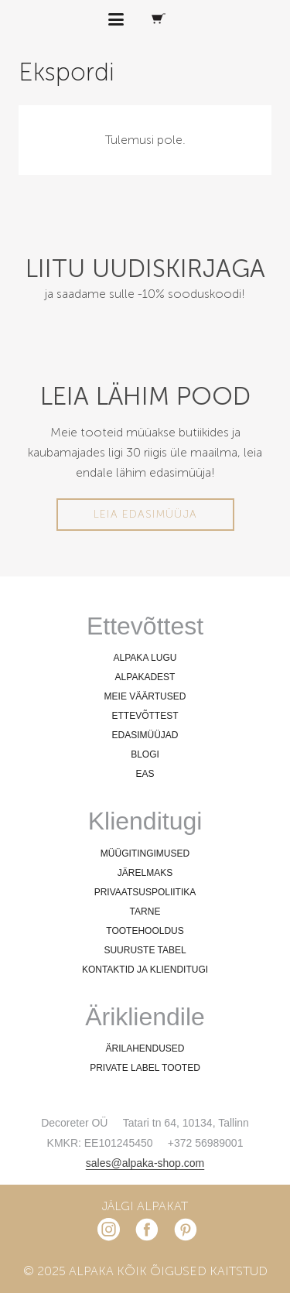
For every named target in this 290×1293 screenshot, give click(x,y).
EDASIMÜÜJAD (144, 735)
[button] (117, 19)
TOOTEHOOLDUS (144, 930)
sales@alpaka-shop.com (145, 1163)
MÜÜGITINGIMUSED (145, 853)
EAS (144, 773)
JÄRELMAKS (145, 872)
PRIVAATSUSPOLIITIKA (145, 892)
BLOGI (145, 754)
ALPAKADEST (145, 677)
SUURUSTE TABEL (145, 950)
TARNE (145, 911)
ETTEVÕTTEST (144, 715)
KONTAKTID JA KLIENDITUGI (145, 969)
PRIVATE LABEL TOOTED (145, 1067)
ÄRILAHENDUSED (144, 1048)
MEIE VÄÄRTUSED (145, 696)
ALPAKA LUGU (145, 657)
